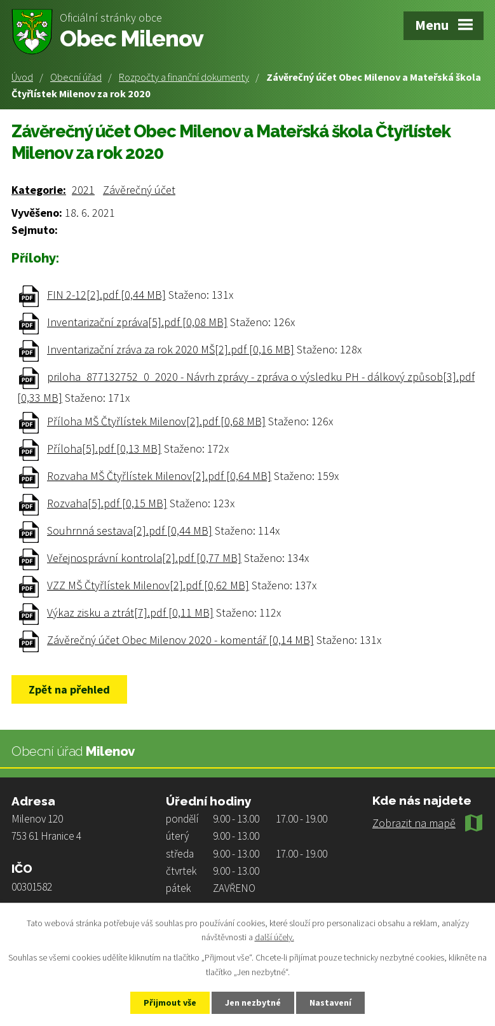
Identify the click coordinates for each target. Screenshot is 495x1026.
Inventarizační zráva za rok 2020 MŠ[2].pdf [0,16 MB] (170, 349)
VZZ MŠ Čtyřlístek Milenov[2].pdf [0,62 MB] (148, 585)
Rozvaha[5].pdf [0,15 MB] (107, 503)
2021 (83, 189)
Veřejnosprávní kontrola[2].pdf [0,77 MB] (144, 558)
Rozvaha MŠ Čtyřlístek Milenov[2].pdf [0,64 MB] (159, 476)
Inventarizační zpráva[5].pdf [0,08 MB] (137, 322)
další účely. (274, 937)
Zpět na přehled (69, 689)
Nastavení (330, 1002)
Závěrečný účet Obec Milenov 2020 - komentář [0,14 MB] (180, 640)
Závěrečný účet (139, 189)
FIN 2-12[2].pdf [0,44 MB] (106, 294)
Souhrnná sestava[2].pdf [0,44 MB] (129, 530)
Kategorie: (38, 189)
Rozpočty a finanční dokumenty (184, 77)
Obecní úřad (76, 77)
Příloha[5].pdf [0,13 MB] (104, 448)
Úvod (22, 77)
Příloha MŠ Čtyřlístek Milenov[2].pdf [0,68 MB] (156, 421)
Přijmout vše (170, 1002)
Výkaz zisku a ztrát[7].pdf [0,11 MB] (130, 612)
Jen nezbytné (253, 1002)
